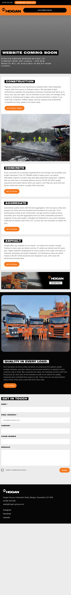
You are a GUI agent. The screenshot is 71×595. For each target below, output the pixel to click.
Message (5, 447)
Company (5, 425)
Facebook (7, 514)
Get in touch (11, 191)
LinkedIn (6, 517)
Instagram (7, 510)
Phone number (8, 436)
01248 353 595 (7, 2)
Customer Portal (45, 10)
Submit (64, 470)
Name (4, 404)
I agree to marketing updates (15, 470)
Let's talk (10, 385)
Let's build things (14, 108)
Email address (9, 415)
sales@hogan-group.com (25, 2)
